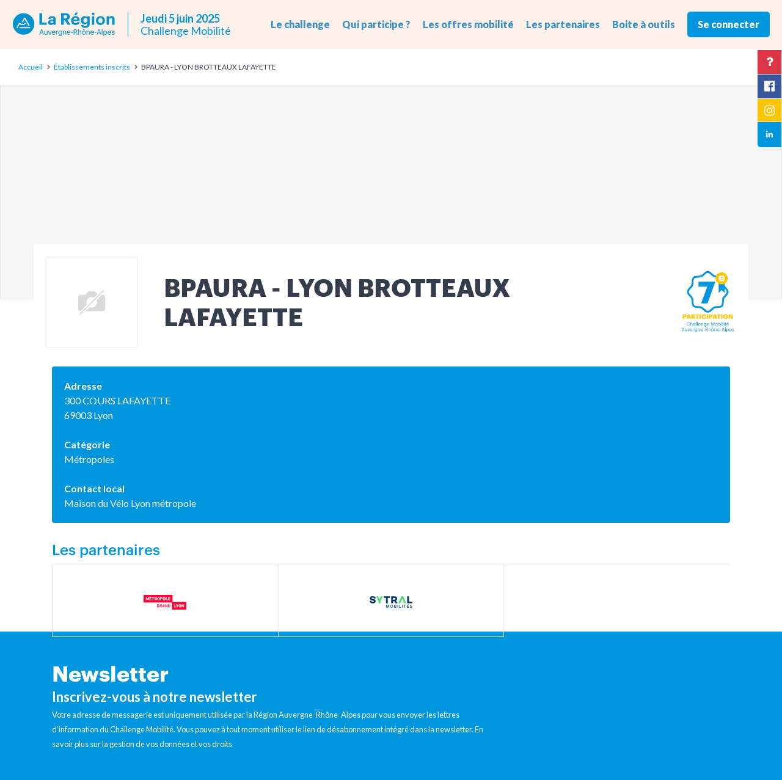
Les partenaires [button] (563, 24)
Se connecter (728, 24)
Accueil (30, 66)
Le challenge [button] (300, 24)
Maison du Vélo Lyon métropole (130, 503)
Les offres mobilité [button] (468, 24)
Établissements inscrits (92, 66)
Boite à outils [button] (643, 24)
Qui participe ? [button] (376, 24)
